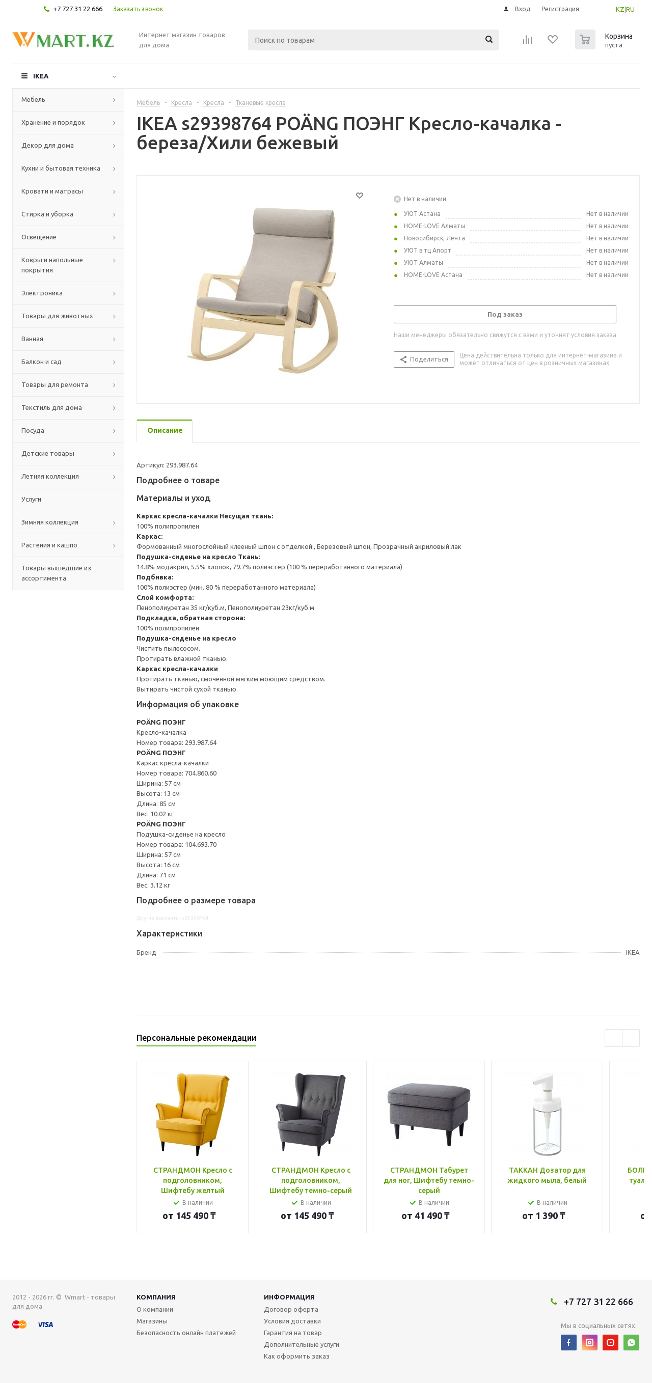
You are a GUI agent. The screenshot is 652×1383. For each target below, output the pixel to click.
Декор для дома (47, 145)
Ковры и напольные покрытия (52, 264)
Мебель (33, 99)
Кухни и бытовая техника (60, 168)
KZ (620, 9)
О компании (155, 1309)
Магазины (152, 1320)
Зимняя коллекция (49, 521)
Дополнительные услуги (301, 1344)
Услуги (31, 499)
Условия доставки (292, 1320)
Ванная (32, 338)
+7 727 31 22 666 (77, 8)
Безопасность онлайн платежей (186, 1332)
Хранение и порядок (53, 122)
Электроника (42, 292)
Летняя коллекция (50, 476)
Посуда (32, 430)
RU (630, 9)
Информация (289, 1297)
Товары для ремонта (54, 384)
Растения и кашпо (49, 544)
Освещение (39, 236)
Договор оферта (291, 1309)
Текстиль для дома (51, 407)
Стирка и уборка (47, 213)
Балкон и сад (41, 361)
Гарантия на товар (293, 1332)
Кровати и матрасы (52, 191)
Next (630, 1038)
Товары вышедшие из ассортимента (56, 573)
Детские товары (47, 453)
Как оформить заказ (297, 1356)
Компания (156, 1297)
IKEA (40, 75)
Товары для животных (57, 315)
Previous (613, 1038)
